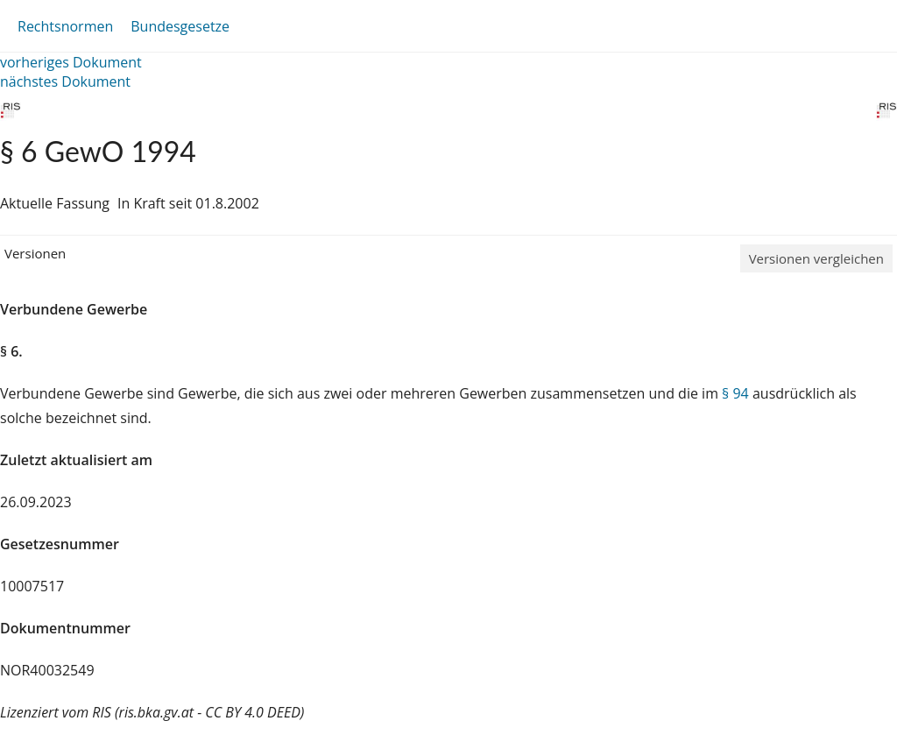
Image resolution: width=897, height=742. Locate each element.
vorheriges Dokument (71, 62)
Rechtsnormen (65, 26)
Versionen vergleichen (816, 258)
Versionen (35, 253)
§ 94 (735, 393)
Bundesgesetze (180, 26)
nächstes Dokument (65, 81)
